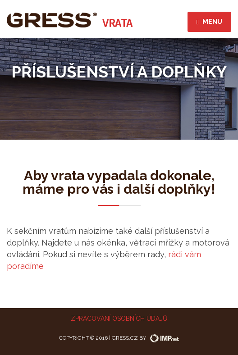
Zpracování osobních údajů (119, 318)
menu (209, 22)
